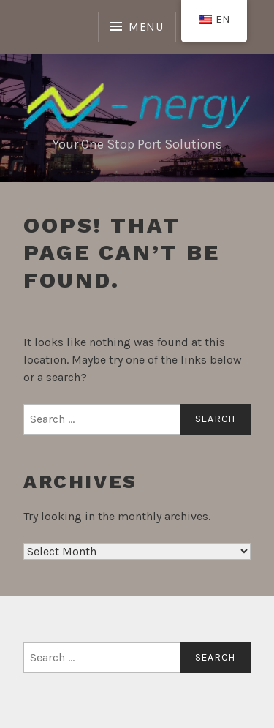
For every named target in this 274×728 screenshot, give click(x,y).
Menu (146, 27)
